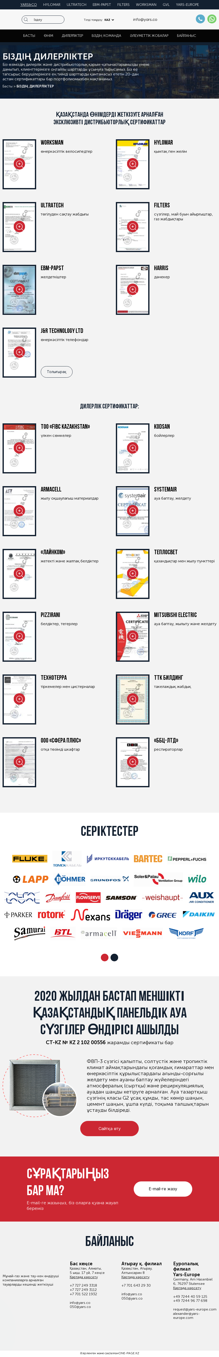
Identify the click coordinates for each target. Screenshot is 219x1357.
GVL (166, 5)
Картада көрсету (84, 1277)
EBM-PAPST (102, 5)
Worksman (146, 5)
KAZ (107, 20)
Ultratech (76, 5)
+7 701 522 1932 (83, 1294)
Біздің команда (106, 36)
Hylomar (51, 5)
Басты (29, 36)
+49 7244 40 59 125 (190, 1297)
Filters (123, 5)
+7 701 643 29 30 (136, 1286)
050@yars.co (80, 1307)
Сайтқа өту (110, 1128)
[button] (104, 957)
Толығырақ (56, 371)
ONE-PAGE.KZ (128, 1353)
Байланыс (186, 36)
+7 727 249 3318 (83, 1286)
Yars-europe (187, 5)
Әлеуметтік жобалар (149, 36)
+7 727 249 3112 (83, 1290)
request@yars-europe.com (194, 1309)
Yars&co (28, 5)
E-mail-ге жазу (163, 1188)
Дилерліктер (72, 36)
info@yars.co (145, 19)
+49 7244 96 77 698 (190, 1301)
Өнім (48, 36)
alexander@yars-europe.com (186, 1316)
